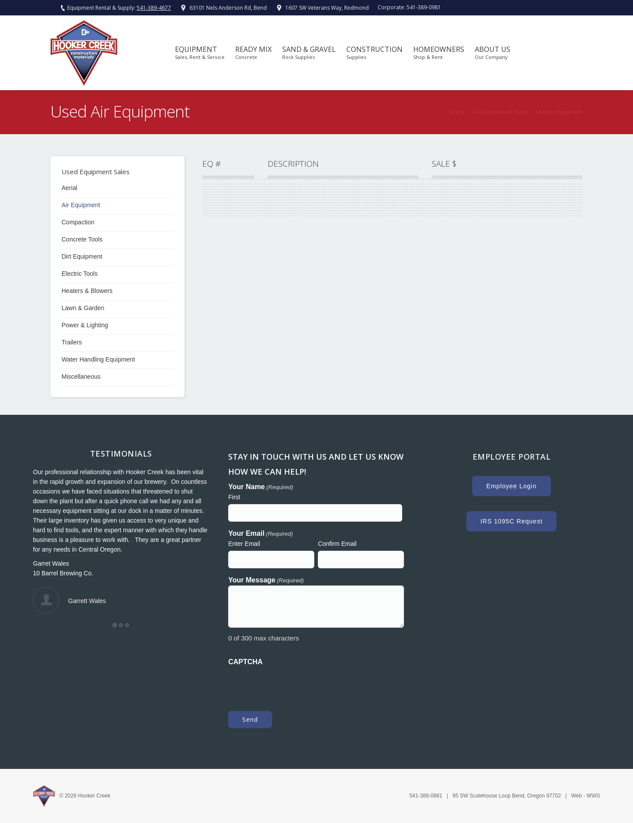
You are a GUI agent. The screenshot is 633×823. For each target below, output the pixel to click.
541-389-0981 (424, 7)
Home (458, 112)
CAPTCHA (245, 662)
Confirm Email (337, 543)
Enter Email (244, 543)
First (234, 497)
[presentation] (295, 684)
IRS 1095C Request (511, 521)
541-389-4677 (154, 7)
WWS (593, 796)
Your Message (266, 580)
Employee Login (511, 486)
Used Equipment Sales (500, 112)
